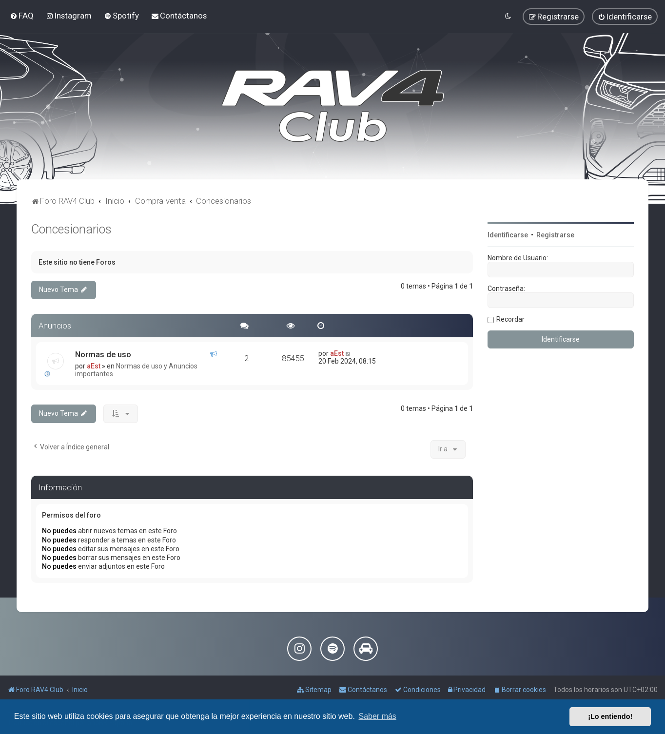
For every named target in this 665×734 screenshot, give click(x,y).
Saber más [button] (377, 716)
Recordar (510, 319)
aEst (93, 366)
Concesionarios (71, 229)
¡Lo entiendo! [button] (610, 716)
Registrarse (555, 235)
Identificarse (508, 235)
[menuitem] (21, 15)
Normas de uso (103, 354)
